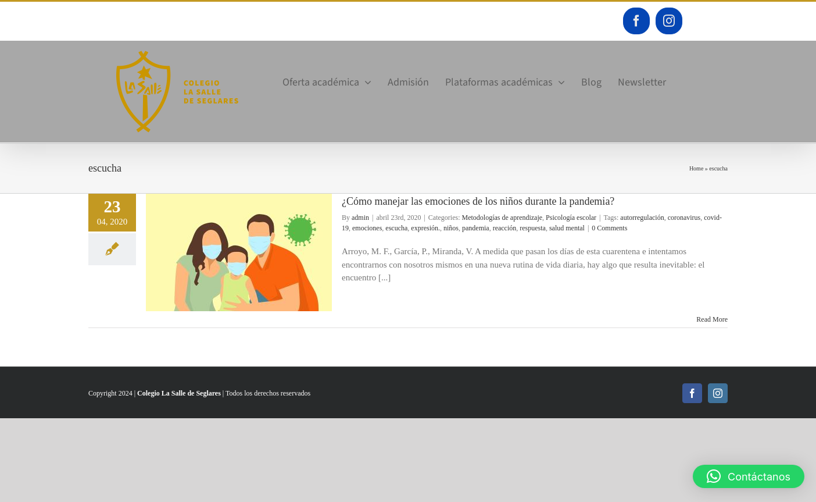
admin (360, 217)
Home (696, 168)
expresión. (425, 228)
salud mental (567, 228)
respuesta (533, 228)
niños (451, 228)
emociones (367, 228)
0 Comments (609, 228)
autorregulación (642, 217)
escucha (396, 228)
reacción (505, 228)
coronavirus (684, 217)
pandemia (475, 228)
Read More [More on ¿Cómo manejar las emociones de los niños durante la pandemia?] (712, 319)
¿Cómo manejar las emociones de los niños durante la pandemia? (478, 201)
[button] (748, 476)
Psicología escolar (571, 217)
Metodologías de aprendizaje (501, 217)
